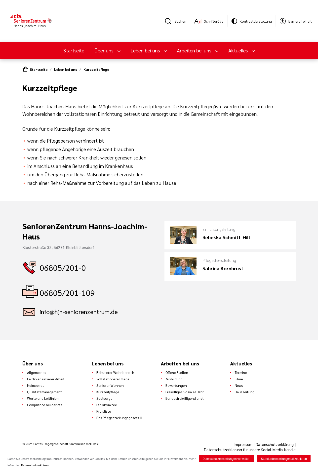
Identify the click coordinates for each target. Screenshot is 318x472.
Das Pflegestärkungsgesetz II (119, 417)
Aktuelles (238, 50)
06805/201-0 (63, 267)
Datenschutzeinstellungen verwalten (226, 459)
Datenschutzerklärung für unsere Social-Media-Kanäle (250, 449)
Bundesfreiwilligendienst (184, 398)
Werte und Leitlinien (43, 398)
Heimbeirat (35, 385)
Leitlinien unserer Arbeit (46, 379)
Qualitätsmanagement (44, 392)
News (239, 385)
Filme (239, 379)
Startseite (73, 50)
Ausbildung (174, 379)
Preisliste (103, 411)
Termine (241, 372)
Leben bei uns (145, 50)
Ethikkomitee (106, 404)
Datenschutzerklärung (274, 444)
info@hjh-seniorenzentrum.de (79, 311)
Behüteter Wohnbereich (115, 372)
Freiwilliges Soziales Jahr (184, 392)
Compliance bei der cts (44, 404)
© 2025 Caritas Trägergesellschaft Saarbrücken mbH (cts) (60, 444)
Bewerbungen (176, 385)
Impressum (243, 444)
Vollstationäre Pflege (112, 379)
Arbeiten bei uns (194, 50)
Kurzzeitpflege (96, 69)
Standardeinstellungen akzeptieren (284, 459)
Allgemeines (36, 372)
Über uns (104, 50)
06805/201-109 (67, 292)
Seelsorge (104, 398)
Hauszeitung (244, 392)
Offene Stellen (176, 372)
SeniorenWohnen (110, 385)
